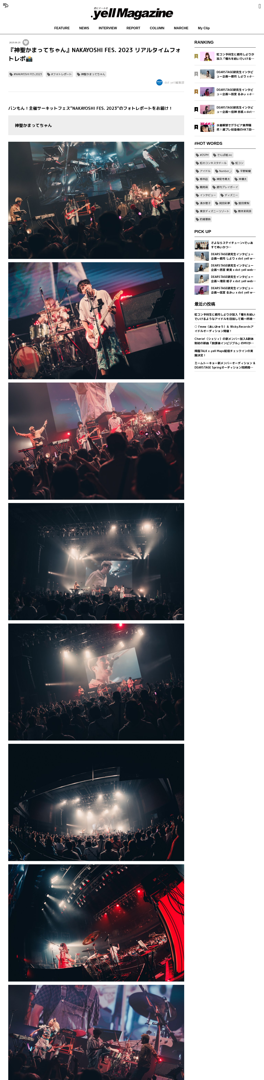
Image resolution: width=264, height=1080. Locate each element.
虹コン (239, 163)
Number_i (225, 171)
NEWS (84, 28)
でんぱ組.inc (224, 155)
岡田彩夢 (224, 203)
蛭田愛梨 (244, 203)
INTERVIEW (108, 28)
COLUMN (157, 28)
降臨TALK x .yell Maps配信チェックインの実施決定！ (223, 353)
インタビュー (208, 195)
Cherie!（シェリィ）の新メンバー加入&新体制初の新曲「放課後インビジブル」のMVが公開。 (224, 341)
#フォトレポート (61, 74)
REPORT (133, 28)
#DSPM (204, 155)
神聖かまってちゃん (93, 74)
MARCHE (181, 28)
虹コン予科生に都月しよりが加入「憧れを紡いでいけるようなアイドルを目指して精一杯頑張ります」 (224, 316)
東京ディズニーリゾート (214, 211)
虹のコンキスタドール (213, 163)
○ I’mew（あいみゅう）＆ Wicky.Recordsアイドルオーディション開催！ (223, 329)
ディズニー (231, 195)
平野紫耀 (245, 171)
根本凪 (204, 179)
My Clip (204, 28)
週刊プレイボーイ (227, 187)
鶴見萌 (204, 187)
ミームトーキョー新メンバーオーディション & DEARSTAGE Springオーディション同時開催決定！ (224, 365)
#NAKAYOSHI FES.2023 (28, 74)
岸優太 (243, 179)
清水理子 (205, 203)
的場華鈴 (205, 219)
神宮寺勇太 (223, 179)
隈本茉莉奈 (244, 211)
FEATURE (62, 28)
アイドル (205, 171)
